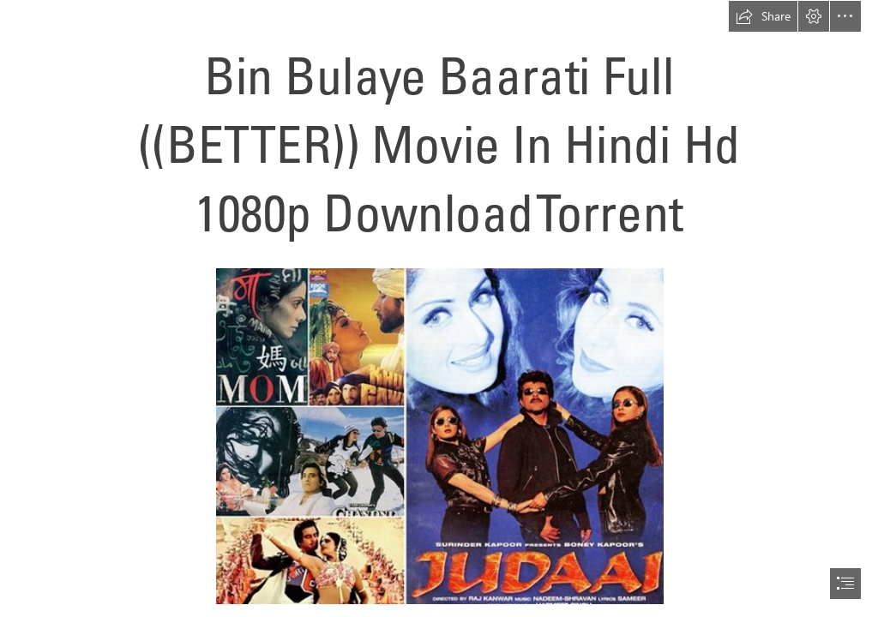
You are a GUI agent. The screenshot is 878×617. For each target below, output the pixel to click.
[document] (439, 308)
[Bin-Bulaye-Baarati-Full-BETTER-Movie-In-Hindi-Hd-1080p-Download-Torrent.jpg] (439, 435)
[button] (763, 16)
